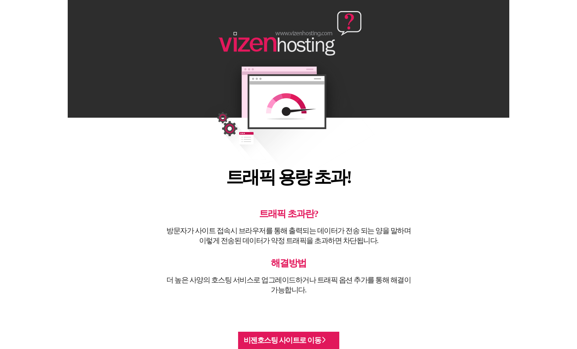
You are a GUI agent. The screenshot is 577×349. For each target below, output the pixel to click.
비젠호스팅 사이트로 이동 (284, 340)
